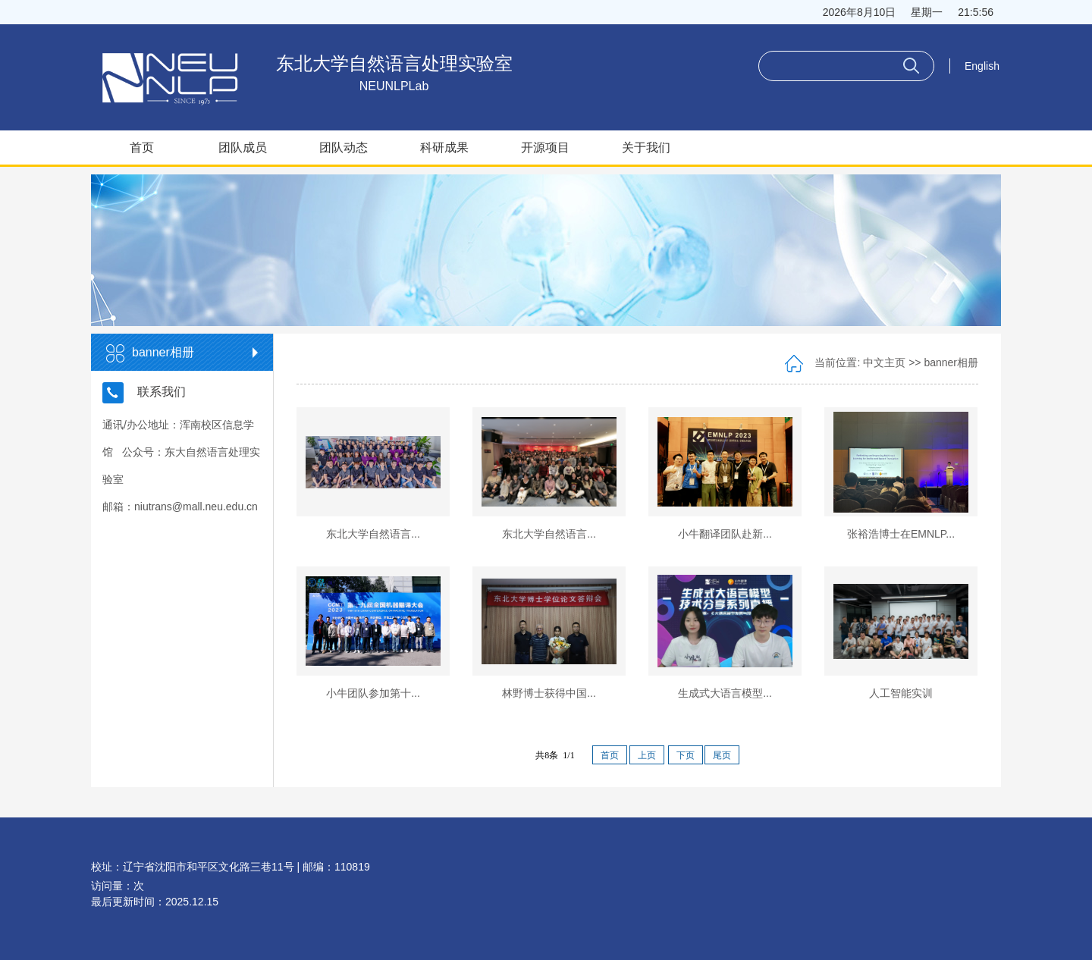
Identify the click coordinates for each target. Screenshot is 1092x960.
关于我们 (646, 147)
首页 (142, 147)
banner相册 (951, 362)
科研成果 (444, 147)
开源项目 (545, 147)
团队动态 (343, 147)
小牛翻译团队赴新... (725, 534)
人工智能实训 (901, 693)
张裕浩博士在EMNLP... (901, 534)
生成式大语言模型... (725, 693)
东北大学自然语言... (373, 534)
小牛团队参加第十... (373, 693)
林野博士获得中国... (549, 693)
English (982, 66)
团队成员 (242, 147)
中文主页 (884, 362)
